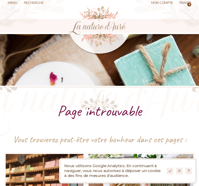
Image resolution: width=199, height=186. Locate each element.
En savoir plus (188, 171)
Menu (13, 2)
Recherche (34, 2)
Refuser (179, 171)
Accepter (170, 171)
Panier (185, 3)
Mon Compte (162, 2)
